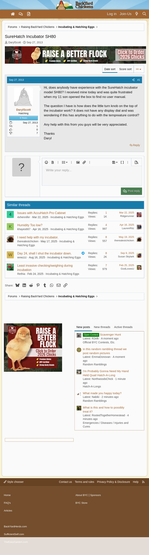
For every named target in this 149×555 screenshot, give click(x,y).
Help (136, 489)
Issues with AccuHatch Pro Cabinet (41, 213)
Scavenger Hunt (102, 334)
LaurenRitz (128, 228)
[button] (46, 162)
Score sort (125, 69)
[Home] (12, 14)
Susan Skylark (126, 256)
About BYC (82, 501)
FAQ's (7, 508)
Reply (136, 145)
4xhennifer (23, 217)
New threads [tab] (102, 327)
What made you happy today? (102, 393)
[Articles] (28, 14)
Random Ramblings (95, 364)
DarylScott (14, 42)
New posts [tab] (83, 327)
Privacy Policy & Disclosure (113, 489)
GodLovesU (127, 268)
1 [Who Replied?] (106, 212)
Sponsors (97, 501)
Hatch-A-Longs (92, 386)
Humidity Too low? (29, 225)
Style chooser (14, 489)
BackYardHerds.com (16, 528)
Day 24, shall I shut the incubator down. (44, 253)
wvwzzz (22, 257)
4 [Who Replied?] (106, 224)
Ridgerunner (127, 216)
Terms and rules (84, 489)
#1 (138, 79)
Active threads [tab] (123, 327)
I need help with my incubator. (37, 237)
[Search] (144, 14)
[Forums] (20, 14)
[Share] (133, 80)
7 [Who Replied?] (106, 265)
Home (7, 501)
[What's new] (137, 14)
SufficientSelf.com (15, 536)
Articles (8, 515)
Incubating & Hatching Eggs (67, 217)
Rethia (21, 273)
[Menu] (4, 14)
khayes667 (23, 229)
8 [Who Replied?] (106, 237)
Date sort (109, 69)
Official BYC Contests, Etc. (99, 342)
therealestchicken (27, 241)
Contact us (65, 489)
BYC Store (81, 508)
